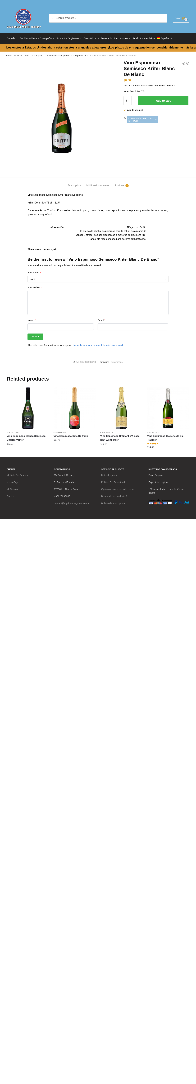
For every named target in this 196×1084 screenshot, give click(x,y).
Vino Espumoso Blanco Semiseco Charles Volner (26, 436)
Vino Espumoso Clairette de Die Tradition (165, 436)
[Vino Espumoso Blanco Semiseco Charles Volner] (28, 407)
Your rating (34, 271)
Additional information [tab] (97, 184)
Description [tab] (74, 184)
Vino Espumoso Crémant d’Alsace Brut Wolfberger (120, 436)
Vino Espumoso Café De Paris (71, 434)
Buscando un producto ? (114, 495)
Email (101, 319)
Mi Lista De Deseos (17, 474)
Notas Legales (109, 474)
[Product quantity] (127, 99)
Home (9, 54)
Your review (34, 286)
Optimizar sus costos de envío (117, 488)
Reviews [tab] (119, 184)
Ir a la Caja (12, 481)
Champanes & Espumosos (59, 54)
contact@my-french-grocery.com (71, 502)
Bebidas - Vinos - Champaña (28, 54)
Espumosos (80, 54)
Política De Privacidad (113, 481)
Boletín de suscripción (113, 502)
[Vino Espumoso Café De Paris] (75, 407)
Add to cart (163, 99)
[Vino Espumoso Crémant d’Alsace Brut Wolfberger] (121, 407)
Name (31, 319)
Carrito (10, 495)
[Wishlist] (133, 109)
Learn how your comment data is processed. (98, 344)
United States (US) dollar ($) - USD (140, 118)
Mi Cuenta (12, 488)
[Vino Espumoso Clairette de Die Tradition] (168, 407)
